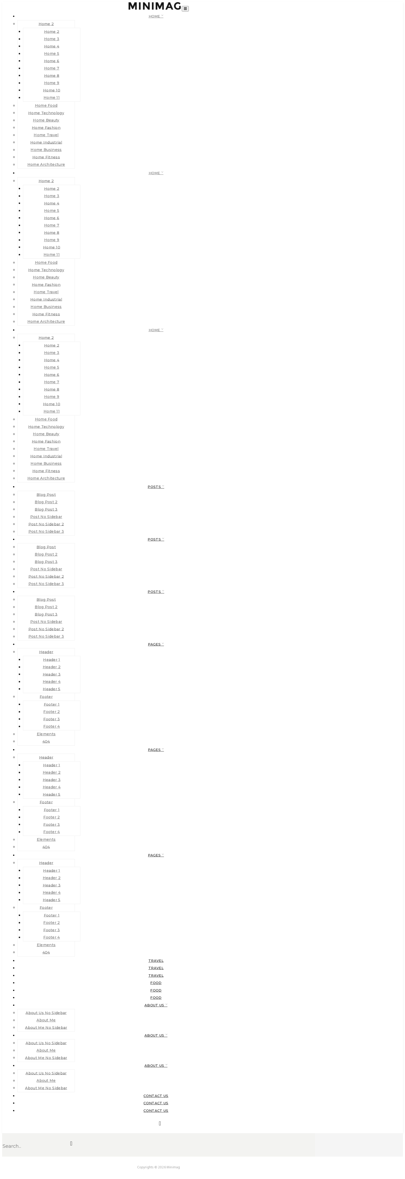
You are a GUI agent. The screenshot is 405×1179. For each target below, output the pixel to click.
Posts (155, 487)
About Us (154, 1005)
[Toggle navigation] (185, 8)
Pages (155, 644)
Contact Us (155, 1096)
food (155, 983)
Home (155, 16)
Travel (156, 960)
